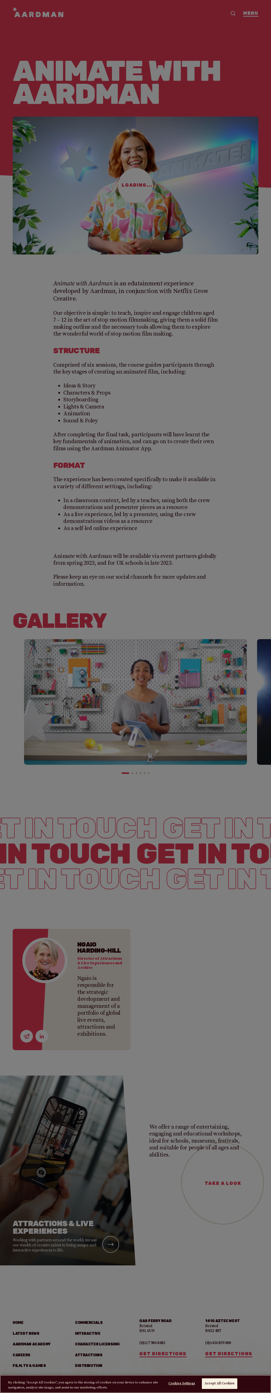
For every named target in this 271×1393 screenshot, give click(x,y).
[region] (135, 1384)
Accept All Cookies (220, 1383)
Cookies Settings (181, 1383)
